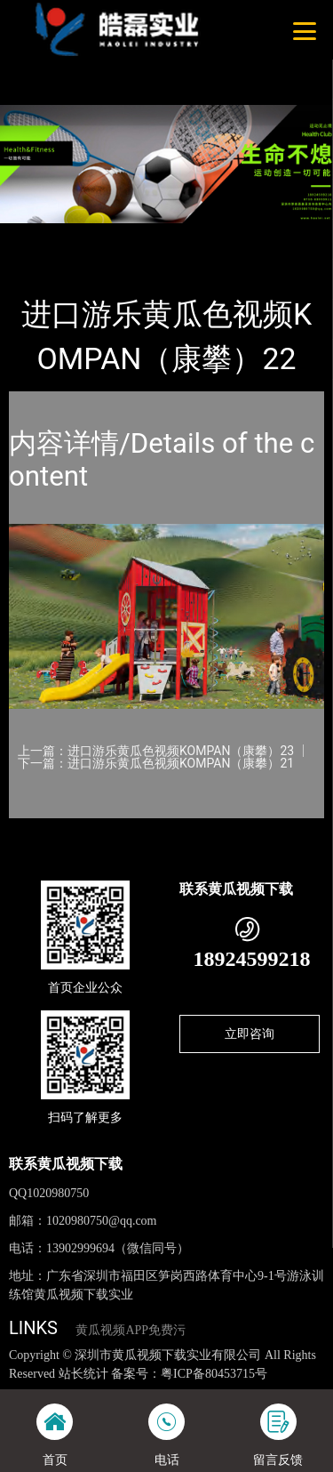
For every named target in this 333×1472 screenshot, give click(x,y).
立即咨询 (249, 1033)
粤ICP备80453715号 (214, 1373)
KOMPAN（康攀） (208, 235)
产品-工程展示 (105, 235)
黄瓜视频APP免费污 (130, 1330)
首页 (37, 235)
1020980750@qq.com (101, 1220)
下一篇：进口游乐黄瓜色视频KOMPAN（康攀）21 (156, 763)
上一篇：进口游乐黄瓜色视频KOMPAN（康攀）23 (156, 750)
